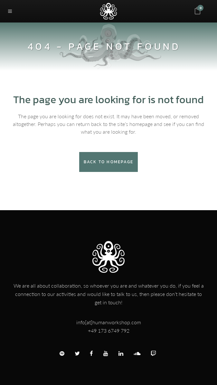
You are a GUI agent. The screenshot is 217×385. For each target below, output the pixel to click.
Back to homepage (108, 162)
